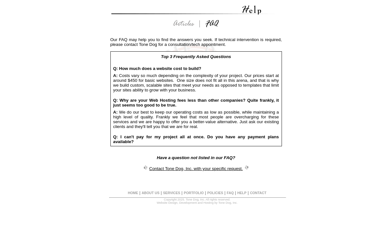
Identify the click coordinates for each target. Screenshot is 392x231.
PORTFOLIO (194, 193)
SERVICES (171, 193)
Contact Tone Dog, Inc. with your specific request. (196, 168)
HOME (133, 193)
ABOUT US (151, 193)
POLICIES (215, 193)
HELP (241, 193)
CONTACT (258, 193)
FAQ (230, 193)
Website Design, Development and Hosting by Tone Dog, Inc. (197, 202)
